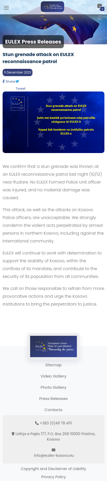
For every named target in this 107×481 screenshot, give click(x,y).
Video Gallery (53, 376)
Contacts (54, 409)
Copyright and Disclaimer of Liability (53, 468)
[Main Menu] (6, 7)
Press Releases (53, 398)
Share (9, 81)
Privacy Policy (53, 476)
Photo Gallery (53, 387)
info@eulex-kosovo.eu (54, 455)
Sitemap (53, 365)
